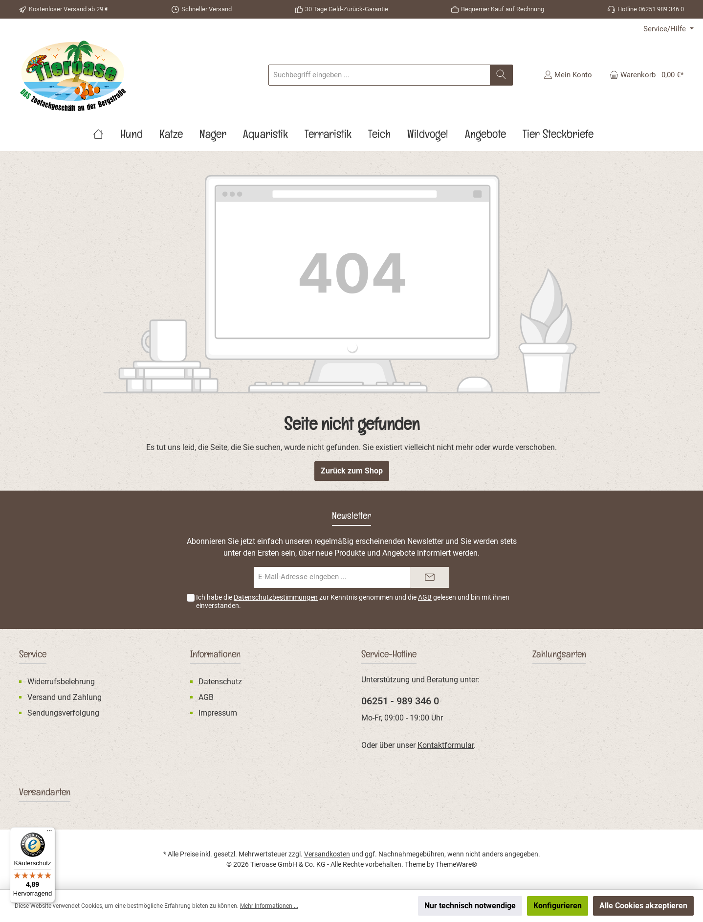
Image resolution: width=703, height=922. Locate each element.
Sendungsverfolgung (63, 713)
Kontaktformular (445, 745)
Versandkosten (327, 854)
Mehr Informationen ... (269, 905)
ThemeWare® (456, 864)
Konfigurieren (557, 905)
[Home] (106, 136)
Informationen (215, 656)
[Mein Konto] (567, 75)
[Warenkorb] (643, 75)
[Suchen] (501, 75)
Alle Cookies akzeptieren (643, 905)
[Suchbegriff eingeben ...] (379, 75)
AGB (425, 597)
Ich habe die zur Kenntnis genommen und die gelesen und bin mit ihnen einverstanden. (352, 601)
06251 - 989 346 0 (400, 701)
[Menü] (49, 833)
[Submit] (429, 577)
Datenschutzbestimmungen (276, 597)
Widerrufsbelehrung (61, 681)
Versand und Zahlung (64, 697)
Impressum (217, 713)
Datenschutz (220, 681)
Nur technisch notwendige (470, 905)
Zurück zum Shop (352, 470)
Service (32, 656)
